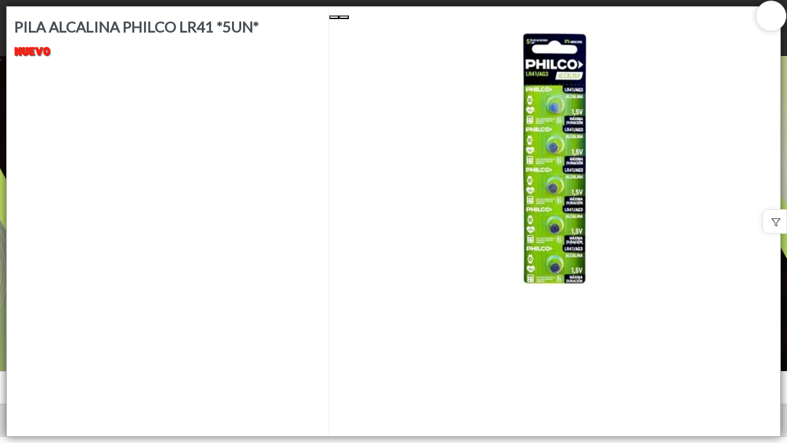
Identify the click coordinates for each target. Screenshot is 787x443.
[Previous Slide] (334, 17)
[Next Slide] (344, 17)
